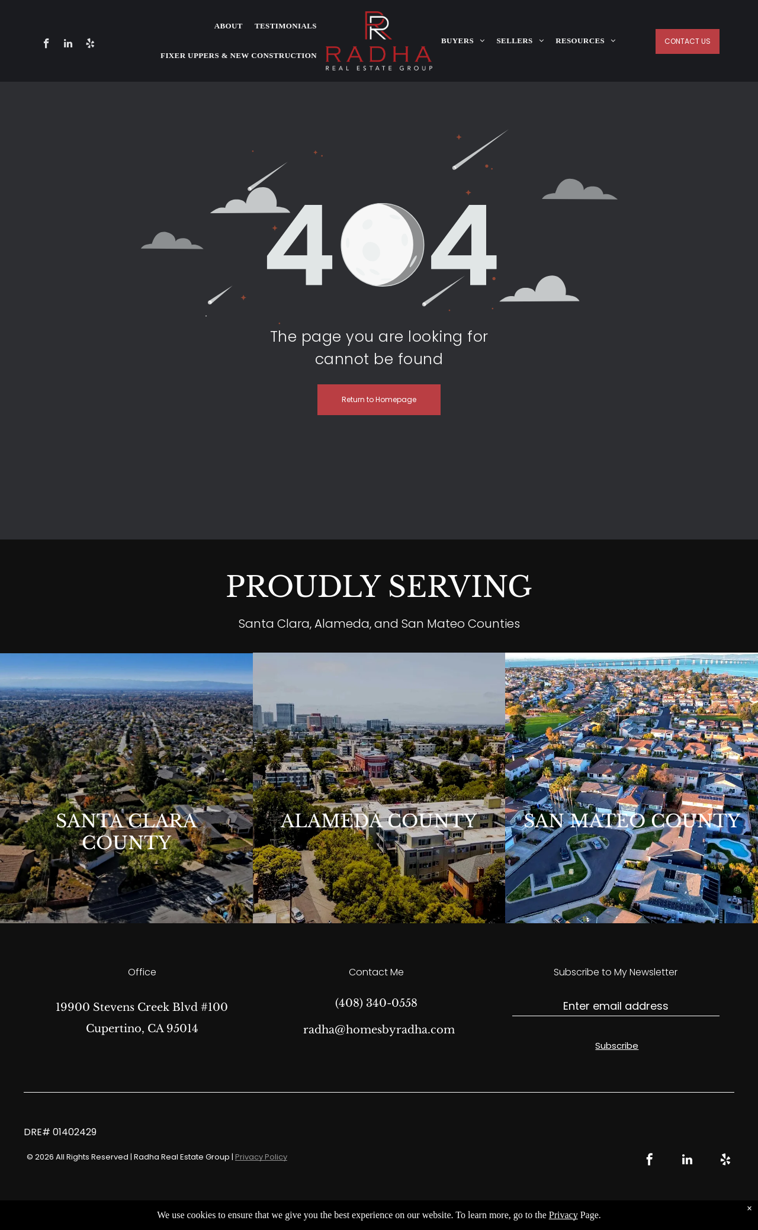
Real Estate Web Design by (443, 1212)
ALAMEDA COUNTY (379, 821)
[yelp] (90, 45)
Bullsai (511, 1212)
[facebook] (46, 45)
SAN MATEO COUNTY (631, 821)
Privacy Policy (261, 1156)
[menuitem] (228, 26)
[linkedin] (68, 45)
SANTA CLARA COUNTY (126, 832)
